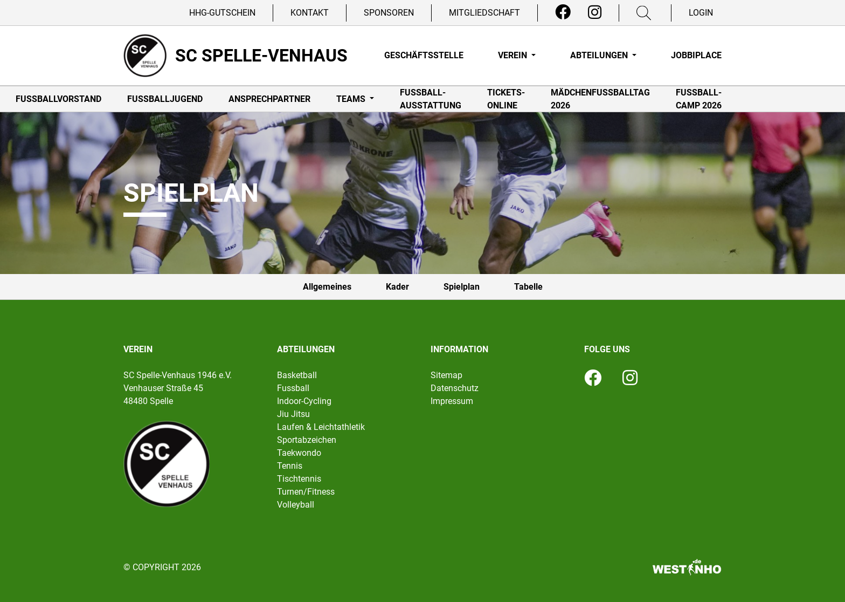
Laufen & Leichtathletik (321, 427)
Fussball (293, 388)
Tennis (289, 466)
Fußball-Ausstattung (430, 99)
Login (701, 13)
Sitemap (446, 375)
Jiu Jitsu (293, 414)
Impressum (452, 401)
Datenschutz (455, 388)
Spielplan (462, 287)
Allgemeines (327, 287)
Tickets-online (506, 99)
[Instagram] (594, 12)
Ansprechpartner (269, 99)
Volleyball (295, 505)
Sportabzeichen (306, 440)
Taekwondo (299, 453)
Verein (513, 55)
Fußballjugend (165, 99)
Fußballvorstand (58, 99)
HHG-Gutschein (222, 13)
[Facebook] (562, 12)
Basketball (297, 375)
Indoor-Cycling (304, 401)
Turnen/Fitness (306, 492)
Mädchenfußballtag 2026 (600, 99)
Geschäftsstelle (423, 55)
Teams (352, 99)
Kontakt (309, 13)
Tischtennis (299, 479)
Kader (397, 287)
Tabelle (528, 287)
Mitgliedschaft (484, 13)
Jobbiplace (696, 55)
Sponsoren (389, 13)
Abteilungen (600, 55)
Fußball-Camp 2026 (699, 99)
